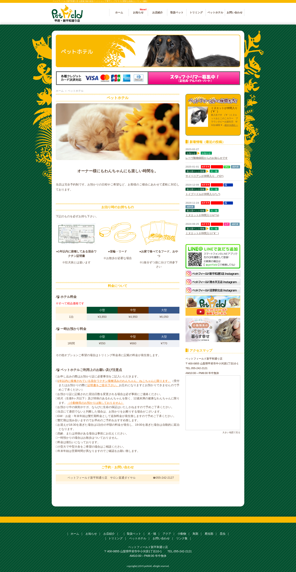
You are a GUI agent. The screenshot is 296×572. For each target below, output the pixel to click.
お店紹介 (157, 12)
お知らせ (138, 12)
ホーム (119, 12)
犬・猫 (214, 171)
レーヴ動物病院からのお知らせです (207, 157)
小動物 (182, 533)
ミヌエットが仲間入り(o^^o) (202, 215)
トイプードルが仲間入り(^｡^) (203, 194)
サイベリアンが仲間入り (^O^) (204, 176)
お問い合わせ (234, 12)
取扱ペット (176, 12)
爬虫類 (209, 533)
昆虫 (222, 533)
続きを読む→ (231, 125)
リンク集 (182, 538)
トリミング (196, 12)
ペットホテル (215, 12)
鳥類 (195, 533)
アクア (167, 533)
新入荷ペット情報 (196, 171)
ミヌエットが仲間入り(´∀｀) (202, 233)
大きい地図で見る (231, 432)
